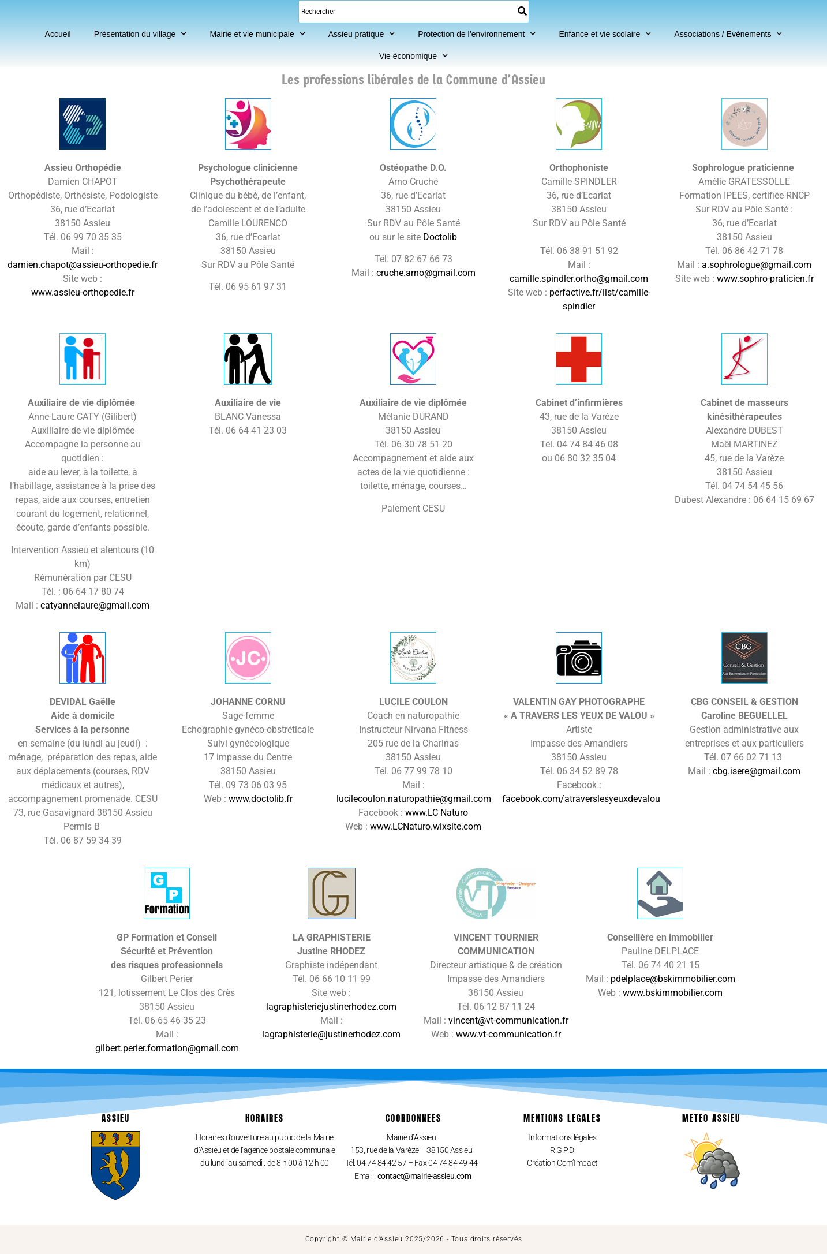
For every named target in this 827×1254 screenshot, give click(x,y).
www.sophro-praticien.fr (765, 278)
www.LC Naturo (436, 812)
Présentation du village (140, 34)
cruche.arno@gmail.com (426, 272)
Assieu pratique (361, 34)
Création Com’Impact (562, 1162)
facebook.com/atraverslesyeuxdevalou (581, 798)
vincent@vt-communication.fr (508, 1020)
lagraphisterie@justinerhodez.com (331, 1034)
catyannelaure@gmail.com (94, 605)
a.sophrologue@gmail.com (756, 264)
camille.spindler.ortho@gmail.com (579, 278)
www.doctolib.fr (261, 798)
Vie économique (413, 56)
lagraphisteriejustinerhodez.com (331, 1006)
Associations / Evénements (728, 34)
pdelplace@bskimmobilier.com (673, 978)
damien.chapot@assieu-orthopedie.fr (83, 264)
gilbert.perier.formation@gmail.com (167, 1048)
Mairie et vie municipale (257, 34)
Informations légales (562, 1137)
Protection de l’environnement (477, 34)
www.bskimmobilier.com (673, 992)
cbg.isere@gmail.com (756, 771)
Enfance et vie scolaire (605, 34)
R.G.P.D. (562, 1150)
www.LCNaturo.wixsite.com (425, 826)
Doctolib (440, 237)
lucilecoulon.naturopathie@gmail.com (413, 798)
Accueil (58, 34)
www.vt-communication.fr (508, 1034)
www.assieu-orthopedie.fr (82, 292)
